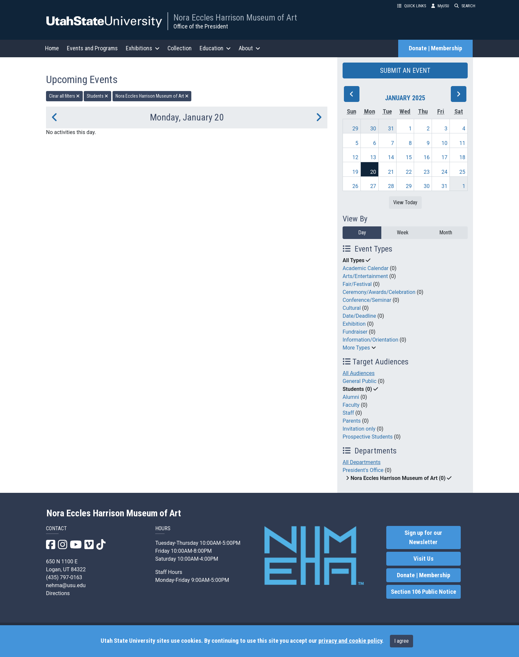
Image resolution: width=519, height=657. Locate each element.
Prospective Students (368, 437)
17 (445, 157)
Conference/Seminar (367, 300)
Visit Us (423, 558)
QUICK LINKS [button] (411, 5)
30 (373, 128)
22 (409, 172)
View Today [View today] (405, 202)
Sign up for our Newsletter (423, 537)
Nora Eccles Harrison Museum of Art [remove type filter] (152, 96)
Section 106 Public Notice (423, 591)
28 (391, 186)
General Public (359, 381)
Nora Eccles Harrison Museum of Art (235, 18)
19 (355, 172)
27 (373, 186)
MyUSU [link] (440, 5)
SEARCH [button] (464, 5)
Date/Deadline (359, 316)
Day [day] (362, 232)
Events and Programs (92, 48)
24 (445, 172)
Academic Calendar (366, 268)
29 (355, 128)
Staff (348, 413)
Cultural (352, 308)
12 (355, 157)
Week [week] (402, 232)
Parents (352, 421)
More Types (356, 348)
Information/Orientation (370, 340)
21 (391, 172)
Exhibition (354, 324)
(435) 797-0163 (64, 577)
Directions (58, 593)
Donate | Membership (435, 48)
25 (462, 172)
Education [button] (215, 48)
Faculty (351, 405)
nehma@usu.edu (66, 585)
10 (445, 143)
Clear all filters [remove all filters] (64, 96)
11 (462, 143)
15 (409, 157)
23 (427, 172)
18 (462, 157)
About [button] (249, 48)
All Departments (362, 462)
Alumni (351, 397)
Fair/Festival (357, 284)
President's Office (363, 470)
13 (373, 157)
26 (355, 186)
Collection (179, 48)
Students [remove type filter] (97, 96)
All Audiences (359, 373)
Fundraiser (355, 332)
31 (391, 128)
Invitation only (359, 429)
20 (373, 172)
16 (427, 157)
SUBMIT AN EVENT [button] (405, 70)
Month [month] (445, 232)
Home (52, 48)
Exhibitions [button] (143, 48)
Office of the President (200, 26)
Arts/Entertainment (365, 276)
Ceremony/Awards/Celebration (379, 292)
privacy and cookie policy (350, 640)
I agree (401, 641)
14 (391, 157)
